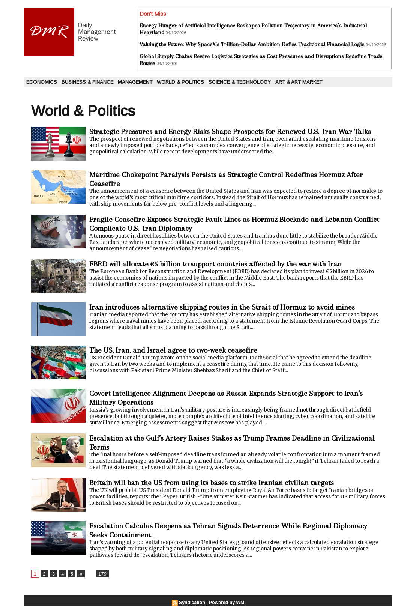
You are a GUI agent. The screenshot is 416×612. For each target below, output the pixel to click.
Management (135, 82)
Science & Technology (240, 82)
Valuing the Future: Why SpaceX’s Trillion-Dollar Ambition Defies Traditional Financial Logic (252, 44)
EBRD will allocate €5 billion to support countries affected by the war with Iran (225, 267)
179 (101, 580)
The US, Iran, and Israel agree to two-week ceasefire (179, 354)
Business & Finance (87, 82)
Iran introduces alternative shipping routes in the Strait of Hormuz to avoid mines (232, 311)
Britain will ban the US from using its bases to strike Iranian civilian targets (221, 488)
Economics (41, 82)
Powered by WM (226, 608)
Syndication (192, 608)
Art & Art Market (298, 82)
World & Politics (180, 82)
